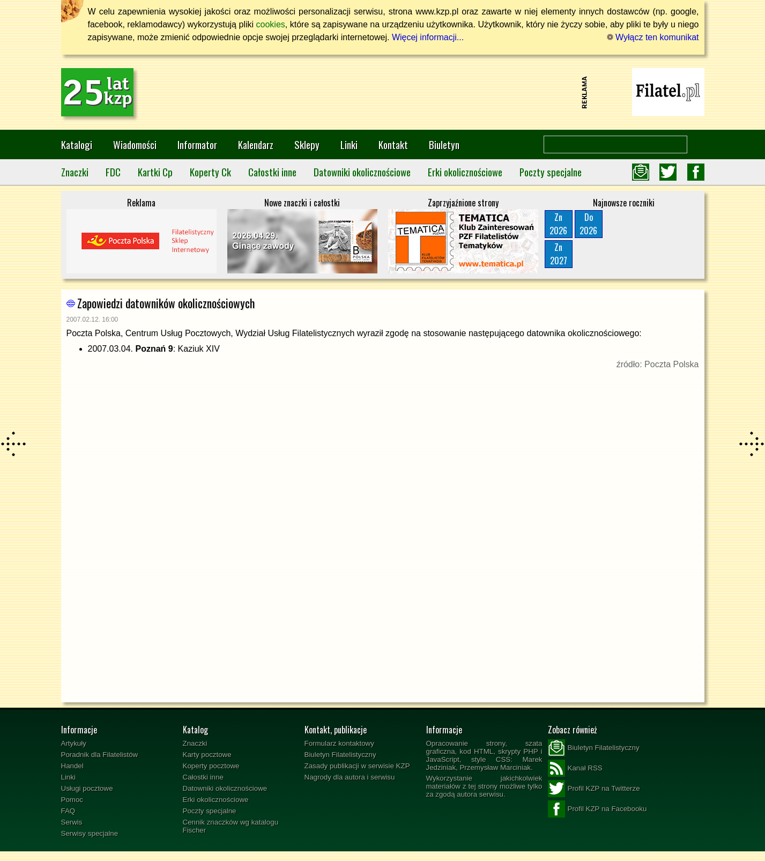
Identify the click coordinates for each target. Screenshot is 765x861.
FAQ (68, 811)
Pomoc (72, 800)
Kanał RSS (575, 768)
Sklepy (307, 144)
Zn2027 (558, 254)
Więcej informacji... (428, 37)
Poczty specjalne (550, 172)
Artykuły (73, 743)
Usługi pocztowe (87, 788)
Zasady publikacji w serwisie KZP (357, 766)
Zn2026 (558, 224)
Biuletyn (444, 144)
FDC (113, 172)
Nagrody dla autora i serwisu (349, 777)
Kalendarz (255, 144)
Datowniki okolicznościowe (362, 172)
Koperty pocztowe (211, 766)
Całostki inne (272, 172)
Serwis (72, 822)
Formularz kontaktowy (339, 743)
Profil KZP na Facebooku (597, 809)
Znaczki (74, 172)
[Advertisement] (383, 92)
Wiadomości (135, 144)
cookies (270, 24)
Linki (349, 144)
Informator (197, 144)
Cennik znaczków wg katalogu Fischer (231, 826)
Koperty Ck (210, 172)
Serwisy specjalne (89, 833)
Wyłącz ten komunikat (653, 37)
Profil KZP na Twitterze (594, 788)
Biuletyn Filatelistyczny (340, 755)
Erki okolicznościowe (465, 172)
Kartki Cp (155, 172)
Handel (72, 766)
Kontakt (393, 144)
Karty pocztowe (207, 755)
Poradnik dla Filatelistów (99, 755)
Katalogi (76, 144)
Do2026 (588, 224)
